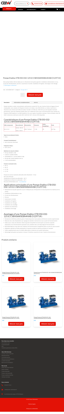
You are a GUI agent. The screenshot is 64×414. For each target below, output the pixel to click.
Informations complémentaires (22, 102)
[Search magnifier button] (28, 4)
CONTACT (43, 9)
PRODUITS (8, 8)
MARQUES (20, 9)
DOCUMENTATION (32, 9)
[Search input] (21, 3)
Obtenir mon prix (34, 95)
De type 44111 (24, 89)
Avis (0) (36, 102)
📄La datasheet (22, 181)
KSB (3, 275)
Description (7, 102)
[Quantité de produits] (22, 95)
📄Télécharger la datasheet (9, 85)
